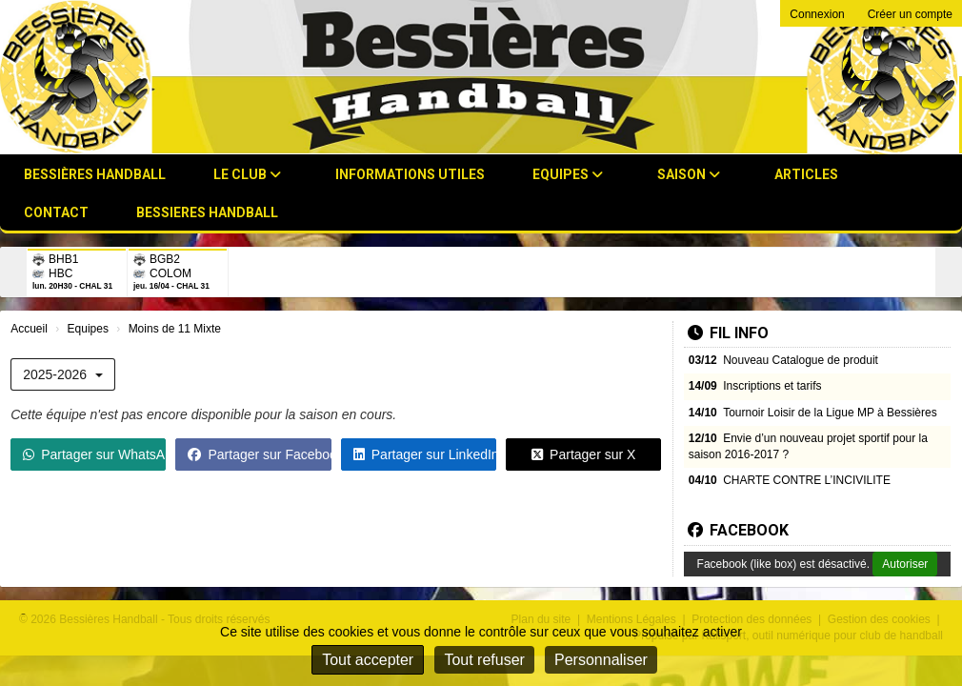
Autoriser (905, 564)
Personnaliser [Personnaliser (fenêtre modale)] (601, 660)
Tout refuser (484, 660)
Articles (806, 174)
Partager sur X (583, 454)
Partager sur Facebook (259, 454)
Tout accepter (367, 660)
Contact (56, 212)
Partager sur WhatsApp (94, 454)
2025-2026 (63, 374)
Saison (688, 174)
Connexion (817, 14)
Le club (247, 174)
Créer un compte (910, 14)
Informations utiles (410, 174)
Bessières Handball (95, 174)
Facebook (738, 530)
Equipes (567, 174)
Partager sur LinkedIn (424, 454)
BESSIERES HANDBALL (207, 212)
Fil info (728, 333)
